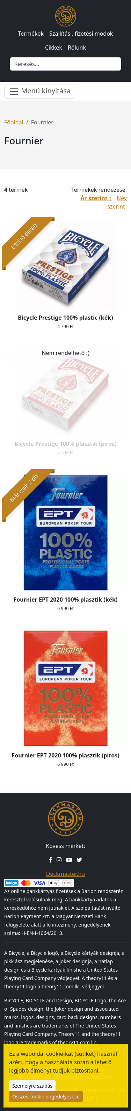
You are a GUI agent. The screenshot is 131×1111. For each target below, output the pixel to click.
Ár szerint (94, 198)
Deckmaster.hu (65, 874)
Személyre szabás (32, 1085)
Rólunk (77, 47)
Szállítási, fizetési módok (81, 33)
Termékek (31, 33)
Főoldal (13, 122)
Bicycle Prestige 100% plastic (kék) (65, 317)
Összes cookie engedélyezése (46, 1096)
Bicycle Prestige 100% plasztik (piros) (65, 444)
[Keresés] (65, 64)
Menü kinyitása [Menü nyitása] (40, 91)
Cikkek (53, 47)
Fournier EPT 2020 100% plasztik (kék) (66, 599)
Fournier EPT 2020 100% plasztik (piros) (65, 755)
